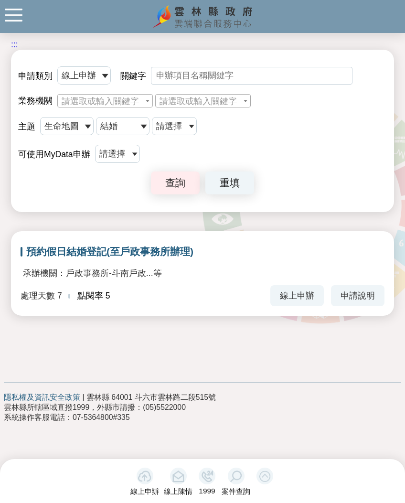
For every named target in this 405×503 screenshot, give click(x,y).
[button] (265, 476)
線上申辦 (144, 491)
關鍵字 (133, 76)
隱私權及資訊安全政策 (42, 397)
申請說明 (358, 295)
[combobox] (105, 100)
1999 (207, 491)
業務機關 (35, 101)
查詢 (175, 182)
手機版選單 (13, 15)
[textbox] (105, 101)
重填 (230, 182)
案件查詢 (236, 491)
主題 (26, 126)
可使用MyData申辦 (54, 154)
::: (14, 44)
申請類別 (35, 76)
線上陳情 (178, 491)
